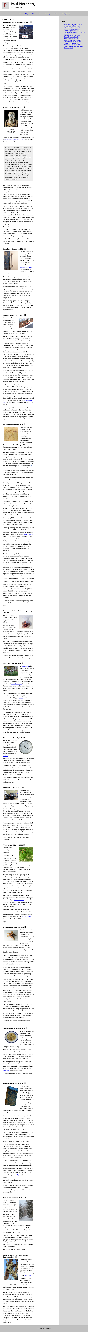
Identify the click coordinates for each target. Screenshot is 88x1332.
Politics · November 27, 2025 (72, 26)
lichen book (27, 1275)
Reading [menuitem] (47, 14)
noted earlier (25, 666)
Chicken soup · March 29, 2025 (72, 41)
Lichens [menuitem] (56, 14)
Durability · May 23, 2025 (71, 37)
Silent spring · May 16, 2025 (72, 38)
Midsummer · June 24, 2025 (72, 35)
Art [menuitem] (33, 14)
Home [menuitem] (19, 14)
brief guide (19, 1175)
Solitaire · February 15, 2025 (72, 43)
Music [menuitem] (39, 14)
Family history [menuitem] (66, 14)
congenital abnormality (26, 267)
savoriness (6, 1070)
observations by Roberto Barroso (14, 139)
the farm (5, 756)
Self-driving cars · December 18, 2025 (74, 24)
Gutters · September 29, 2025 (72, 29)
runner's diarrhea (28, 534)
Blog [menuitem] (26, 14)
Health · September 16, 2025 (72, 30)
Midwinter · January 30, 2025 (72, 44)
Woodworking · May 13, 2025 (72, 40)
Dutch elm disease (26, 916)
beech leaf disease (19, 900)
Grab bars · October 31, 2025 (72, 27)
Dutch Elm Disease (16, 684)
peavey (21, 698)
